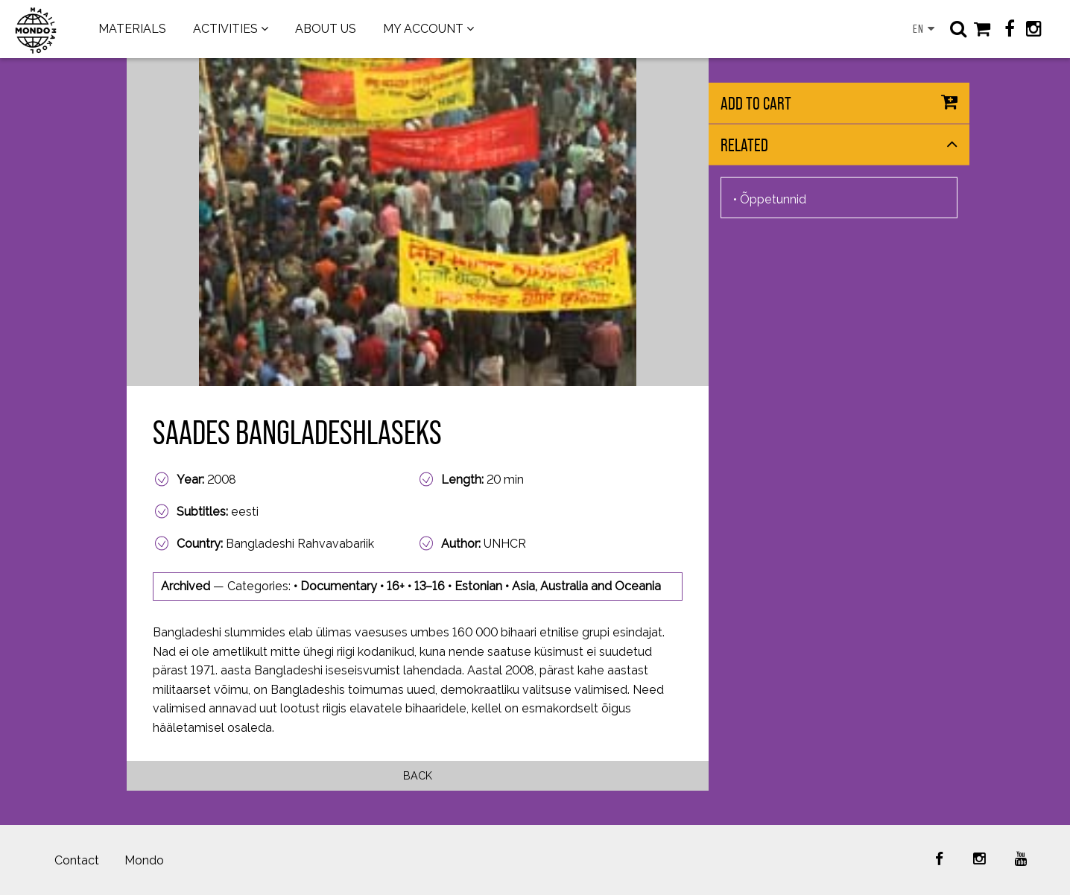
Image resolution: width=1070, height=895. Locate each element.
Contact (76, 860)
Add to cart (756, 103)
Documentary (338, 586)
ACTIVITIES (225, 29)
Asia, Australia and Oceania (586, 586)
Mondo (144, 860)
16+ (396, 586)
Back (417, 775)
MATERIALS (132, 29)
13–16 (429, 586)
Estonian (478, 586)
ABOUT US (325, 29)
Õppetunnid (773, 199)
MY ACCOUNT (423, 29)
